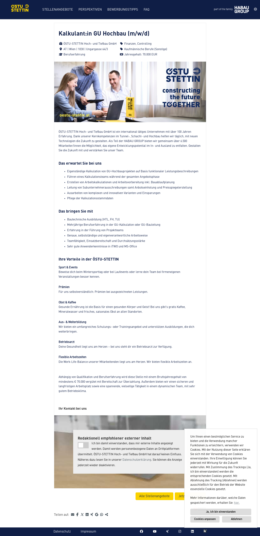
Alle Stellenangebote (154, 496)
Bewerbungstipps (122, 9)
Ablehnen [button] (236, 519)
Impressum (88, 531)
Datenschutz (62, 531)
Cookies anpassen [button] (205, 519)
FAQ (146, 9)
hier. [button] (237, 503)
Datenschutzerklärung (136, 460)
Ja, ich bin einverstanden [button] (221, 512)
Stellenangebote (57, 9)
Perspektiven (90, 9)
